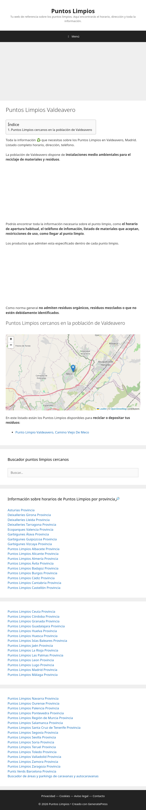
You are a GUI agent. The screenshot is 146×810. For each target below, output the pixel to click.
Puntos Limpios (73, 11)
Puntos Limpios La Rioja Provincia (33, 650)
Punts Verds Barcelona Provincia (32, 771)
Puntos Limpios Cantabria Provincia (34, 583)
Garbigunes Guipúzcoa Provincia (32, 539)
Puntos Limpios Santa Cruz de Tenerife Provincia (44, 727)
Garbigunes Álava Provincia (28, 534)
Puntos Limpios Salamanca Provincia (35, 723)
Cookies (65, 796)
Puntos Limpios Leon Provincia (31, 660)
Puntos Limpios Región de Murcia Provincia (40, 718)
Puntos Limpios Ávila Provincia (31, 563)
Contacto (99, 796)
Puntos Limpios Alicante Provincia (33, 553)
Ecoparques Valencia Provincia (30, 529)
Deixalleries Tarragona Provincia (32, 524)
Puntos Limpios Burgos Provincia (32, 573)
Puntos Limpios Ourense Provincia (33, 703)
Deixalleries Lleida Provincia (29, 520)
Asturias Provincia (21, 510)
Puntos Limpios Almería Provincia (33, 558)
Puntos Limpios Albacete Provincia (34, 549)
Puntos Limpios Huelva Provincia (32, 631)
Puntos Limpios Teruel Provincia (32, 747)
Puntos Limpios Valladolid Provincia (34, 756)
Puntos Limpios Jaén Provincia (30, 645)
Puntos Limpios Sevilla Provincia (32, 737)
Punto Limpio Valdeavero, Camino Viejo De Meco (52, 432)
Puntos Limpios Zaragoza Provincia (34, 766)
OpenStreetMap (119, 409)
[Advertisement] (73, 72)
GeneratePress (98, 804)
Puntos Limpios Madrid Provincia (32, 669)
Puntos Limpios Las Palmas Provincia (35, 655)
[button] (73, 368)
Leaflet (101, 409)
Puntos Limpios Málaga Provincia (33, 674)
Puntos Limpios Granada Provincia (34, 621)
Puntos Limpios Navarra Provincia (33, 698)
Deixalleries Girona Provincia (29, 515)
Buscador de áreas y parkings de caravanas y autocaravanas (53, 776)
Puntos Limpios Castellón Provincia (34, 587)
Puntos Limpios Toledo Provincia (32, 752)
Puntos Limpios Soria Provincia (31, 742)
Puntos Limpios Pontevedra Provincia (36, 713)
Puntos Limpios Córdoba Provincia (34, 616)
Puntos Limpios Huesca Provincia (33, 636)
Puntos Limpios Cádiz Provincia (31, 578)
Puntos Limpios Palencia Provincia (33, 708)
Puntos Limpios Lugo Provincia (31, 665)
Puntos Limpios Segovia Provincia (33, 732)
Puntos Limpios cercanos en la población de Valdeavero (51, 130)
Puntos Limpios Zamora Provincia (33, 761)
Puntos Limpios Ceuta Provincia (31, 611)
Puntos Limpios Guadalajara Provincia (36, 626)
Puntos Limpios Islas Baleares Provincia (37, 640)
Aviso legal (81, 796)
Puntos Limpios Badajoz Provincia (33, 568)
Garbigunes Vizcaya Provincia (30, 544)
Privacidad (48, 796)
